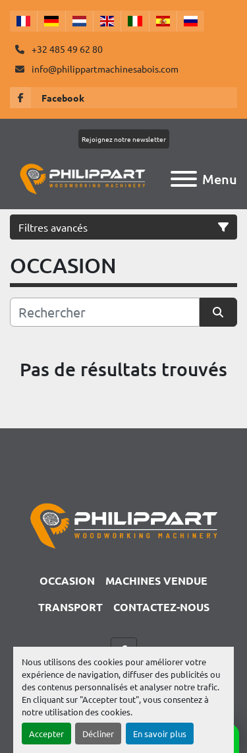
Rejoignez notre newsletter (124, 139)
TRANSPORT (70, 607)
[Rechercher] (105, 312)
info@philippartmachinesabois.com (104, 69)
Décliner (98, 733)
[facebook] (123, 97)
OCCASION (67, 580)
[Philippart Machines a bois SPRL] (123, 524)
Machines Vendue (156, 580)
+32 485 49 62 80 (66, 49)
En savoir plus (159, 733)
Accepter (46, 733)
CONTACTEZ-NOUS (161, 607)
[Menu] (184, 179)
